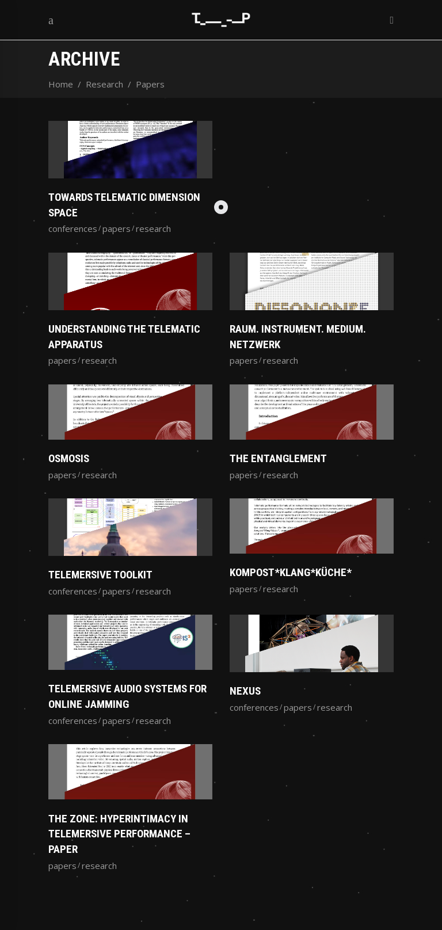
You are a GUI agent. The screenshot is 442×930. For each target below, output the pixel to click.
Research (104, 84)
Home (60, 84)
